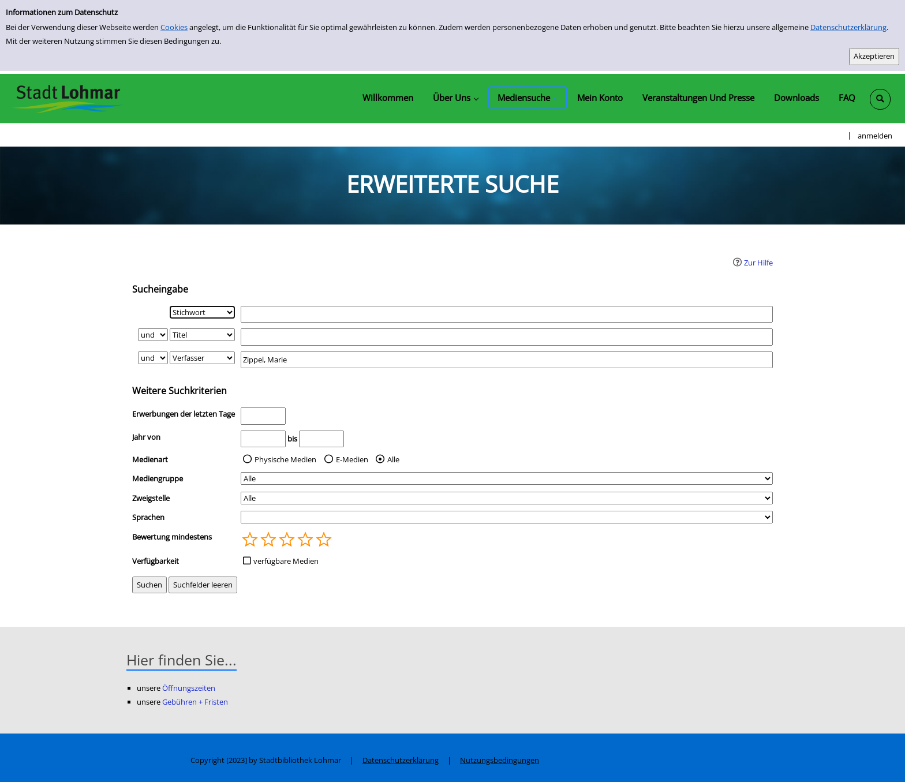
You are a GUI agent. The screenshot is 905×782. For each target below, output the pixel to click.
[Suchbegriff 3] (507, 359)
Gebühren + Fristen (195, 702)
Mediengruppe (157, 478)
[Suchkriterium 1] (202, 312)
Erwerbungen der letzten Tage (183, 414)
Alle (393, 459)
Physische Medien (285, 459)
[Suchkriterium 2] (202, 334)
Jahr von (146, 437)
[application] (455, 97)
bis (292, 438)
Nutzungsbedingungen (499, 760)
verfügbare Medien (286, 561)
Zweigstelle (151, 498)
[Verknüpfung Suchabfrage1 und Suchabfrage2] (153, 334)
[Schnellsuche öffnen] (880, 99)
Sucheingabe (160, 289)
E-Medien (352, 459)
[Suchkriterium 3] (202, 357)
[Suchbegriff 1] (507, 314)
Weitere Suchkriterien (179, 390)
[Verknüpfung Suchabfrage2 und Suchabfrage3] (153, 357)
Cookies (174, 27)
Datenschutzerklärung (848, 27)
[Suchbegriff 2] (507, 336)
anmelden (875, 135)
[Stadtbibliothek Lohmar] (68, 98)
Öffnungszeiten (188, 688)
